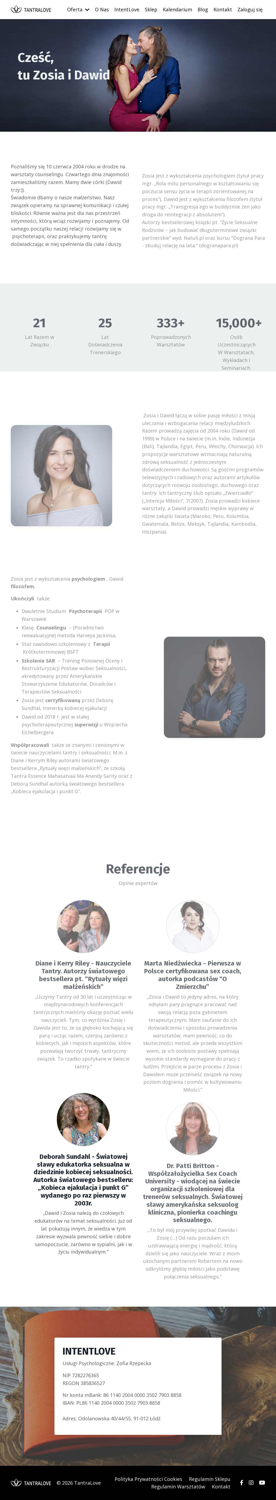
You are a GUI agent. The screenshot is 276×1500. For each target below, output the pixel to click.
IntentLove (126, 9)
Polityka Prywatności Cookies (148, 1479)
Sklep (151, 9)
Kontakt (222, 9)
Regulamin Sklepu (209, 1479)
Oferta (78, 9)
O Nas (102, 9)
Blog (203, 9)
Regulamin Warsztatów (178, 1486)
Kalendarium (177, 9)
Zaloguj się (250, 9)
